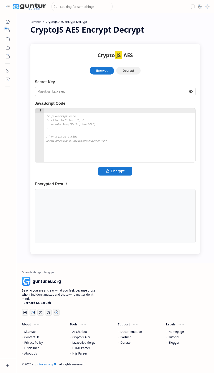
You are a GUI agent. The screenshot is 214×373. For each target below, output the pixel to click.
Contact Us (31, 337)
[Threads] (48, 312)
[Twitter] (40, 312)
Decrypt (128, 70)
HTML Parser (81, 348)
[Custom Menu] (7, 47)
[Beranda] (7, 21)
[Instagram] (33, 312)
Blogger (174, 342)
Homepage (176, 332)
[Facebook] (25, 312)
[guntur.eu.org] (29, 6)
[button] (7, 6)
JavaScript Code (50, 103)
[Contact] (7, 79)
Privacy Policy (33, 342)
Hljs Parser (79, 353)
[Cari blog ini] (81, 6)
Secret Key (45, 82)
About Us (30, 353)
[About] (7, 70)
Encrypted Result (51, 184)
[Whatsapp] (56, 312)
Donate (125, 342)
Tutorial (174, 337)
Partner (125, 337)
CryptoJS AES (81, 337)
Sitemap (30, 332)
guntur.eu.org (45, 364)
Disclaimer (31, 348)
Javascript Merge (83, 342)
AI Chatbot (79, 332)
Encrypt (102, 70)
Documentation (131, 332)
